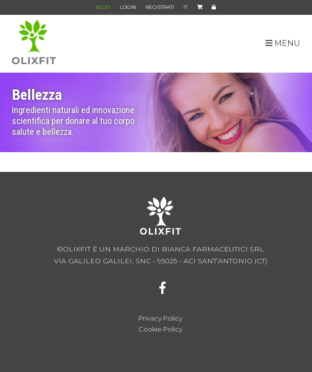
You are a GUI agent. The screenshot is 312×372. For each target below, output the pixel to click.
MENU (283, 43)
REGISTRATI (159, 7)
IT (185, 9)
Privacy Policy (160, 318)
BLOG (103, 7)
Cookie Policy (160, 329)
